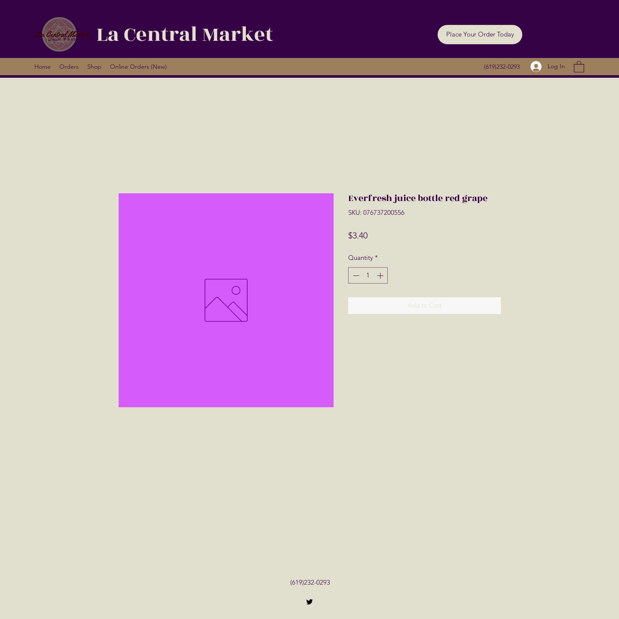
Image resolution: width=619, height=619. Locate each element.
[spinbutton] (368, 276)
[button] (480, 34)
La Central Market (184, 34)
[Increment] (381, 276)
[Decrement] (355, 276)
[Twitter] (309, 602)
